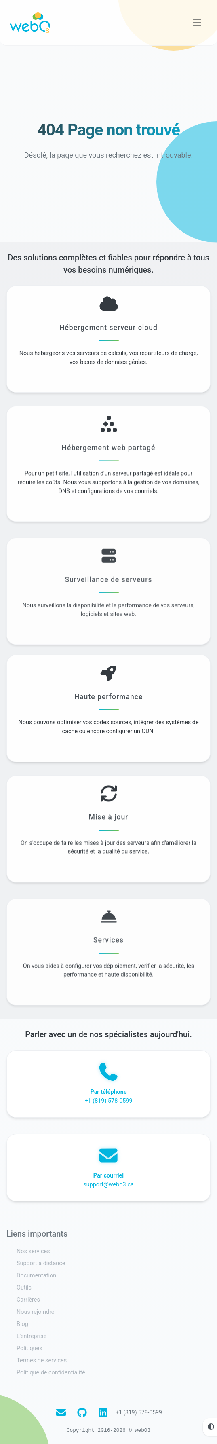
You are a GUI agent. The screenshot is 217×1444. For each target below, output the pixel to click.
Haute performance (108, 700)
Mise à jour (109, 829)
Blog (22, 1324)
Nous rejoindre (35, 1312)
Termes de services (42, 1360)
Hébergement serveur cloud (108, 330)
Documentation (36, 1275)
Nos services (33, 1251)
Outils (24, 1287)
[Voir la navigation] (197, 22)
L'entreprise (31, 1336)
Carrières (28, 1299)
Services (108, 968)
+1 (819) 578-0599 (139, 1412)
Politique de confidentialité (51, 1372)
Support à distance (41, 1263)
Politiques (29, 1348)
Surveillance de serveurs (108, 608)
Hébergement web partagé (109, 459)
